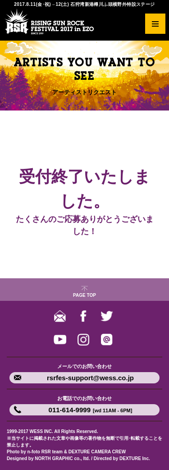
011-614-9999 (90, 410)
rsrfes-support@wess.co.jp (90, 378)
